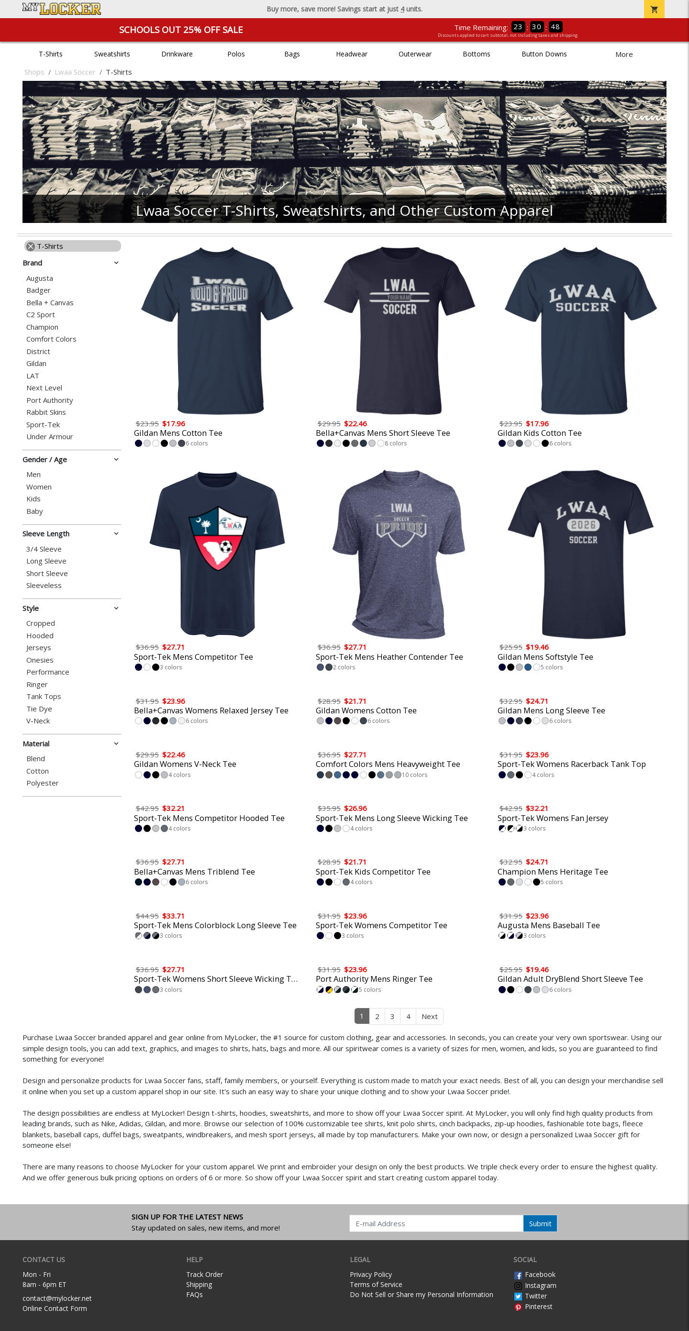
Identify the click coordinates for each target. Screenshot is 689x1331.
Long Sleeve (46, 561)
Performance (47, 672)
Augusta (39, 278)
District (38, 351)
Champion (42, 327)
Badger (38, 290)
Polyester (42, 783)
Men (33, 474)
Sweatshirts (112, 53)
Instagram (534, 1285)
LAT (32, 376)
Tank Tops (43, 696)
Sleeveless (44, 585)
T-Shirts (51, 53)
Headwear (351, 53)
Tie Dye (39, 709)
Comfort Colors (51, 339)
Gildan (36, 363)
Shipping (199, 1284)
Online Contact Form (54, 1308)
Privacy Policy (371, 1274)
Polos (236, 53)
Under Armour (49, 437)
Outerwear (415, 53)
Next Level (44, 388)
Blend (35, 758)
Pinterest (533, 1306)
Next (430, 1016)
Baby (34, 511)
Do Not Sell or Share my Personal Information (421, 1294)
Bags (292, 53)
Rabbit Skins (46, 412)
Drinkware (177, 53)
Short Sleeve (47, 573)
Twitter (530, 1295)
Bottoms (476, 53)
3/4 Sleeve (44, 549)
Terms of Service (376, 1284)
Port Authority (49, 400)
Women (39, 487)
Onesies (40, 660)
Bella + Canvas (50, 303)
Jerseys (38, 647)
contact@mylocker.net (57, 1298)
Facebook (534, 1274)
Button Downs (544, 53)
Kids (33, 499)
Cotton (37, 771)
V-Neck (38, 721)
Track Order (204, 1274)
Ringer (37, 684)
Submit (540, 1223)
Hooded (40, 636)
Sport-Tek (43, 425)
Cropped (40, 623)
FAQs (194, 1294)
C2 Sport (40, 315)
